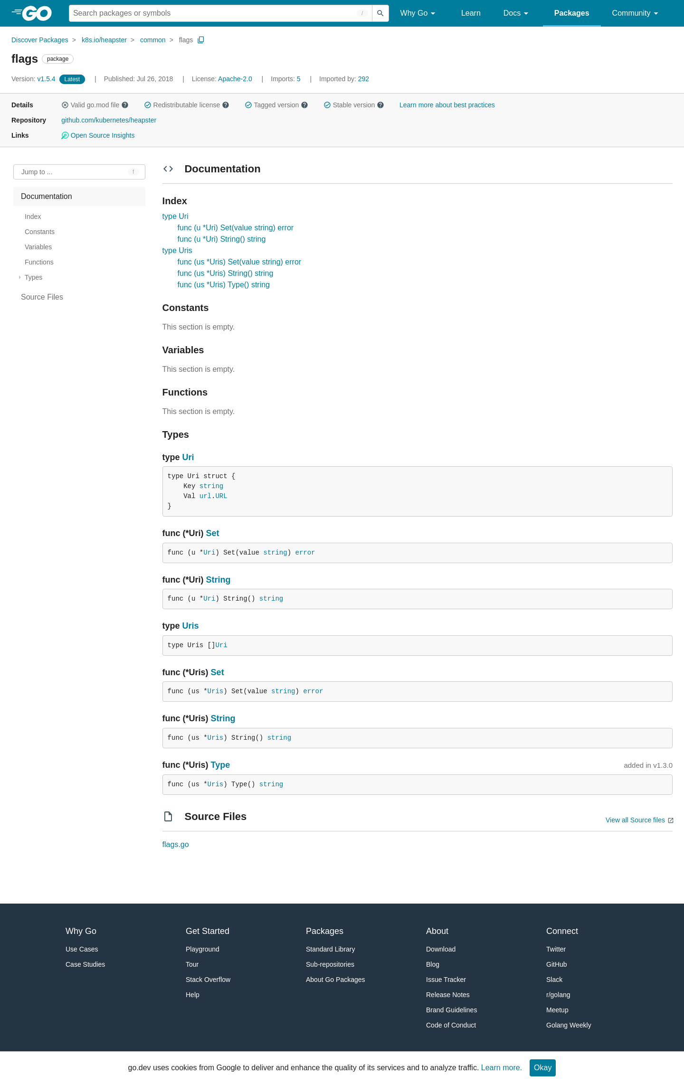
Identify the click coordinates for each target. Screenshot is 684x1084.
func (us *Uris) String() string (226, 273)
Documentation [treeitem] (46, 196)
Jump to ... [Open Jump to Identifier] (36, 172)
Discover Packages (39, 40)
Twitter (556, 949)
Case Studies (85, 964)
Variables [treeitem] (38, 247)
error (305, 552)
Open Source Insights (97, 135)
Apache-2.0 (235, 79)
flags (186, 40)
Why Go (419, 13)
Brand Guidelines (451, 1010)
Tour (192, 964)
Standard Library (330, 949)
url (205, 496)
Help (193, 995)
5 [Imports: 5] (286, 79)
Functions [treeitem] (39, 262)
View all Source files (635, 820)
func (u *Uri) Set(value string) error (236, 228)
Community (636, 13)
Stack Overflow (208, 979)
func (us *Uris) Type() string (224, 285)
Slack (554, 979)
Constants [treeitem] (40, 232)
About (437, 931)
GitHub (556, 964)
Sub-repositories (330, 964)
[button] (65, 105)
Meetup (557, 1010)
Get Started (207, 931)
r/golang (558, 995)
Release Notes (448, 995)
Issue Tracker (446, 979)
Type (220, 765)
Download (441, 949)
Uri (188, 457)
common (153, 40)
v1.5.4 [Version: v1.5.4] (34, 79)
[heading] (40, 13)
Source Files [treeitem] (42, 297)
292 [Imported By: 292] (344, 79)
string (211, 486)
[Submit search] (380, 13)
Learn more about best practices (447, 105)
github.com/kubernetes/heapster (108, 120)
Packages (571, 13)
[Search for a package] (220, 13)
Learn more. (501, 1068)
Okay (542, 1068)
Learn (471, 13)
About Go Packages (335, 979)
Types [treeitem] (33, 277)
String (218, 579)
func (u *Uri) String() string (222, 239)
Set (212, 533)
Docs (518, 13)
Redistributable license (186, 105)
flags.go (175, 844)
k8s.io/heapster (104, 40)
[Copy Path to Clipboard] (201, 40)
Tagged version (276, 105)
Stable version (353, 105)
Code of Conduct (451, 1025)
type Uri (175, 216)
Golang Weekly (568, 1025)
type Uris (177, 250)
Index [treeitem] (33, 216)
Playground (202, 949)
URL (221, 496)
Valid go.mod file (95, 105)
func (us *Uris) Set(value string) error (240, 262)
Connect (562, 931)
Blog (432, 964)
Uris (190, 626)
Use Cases (82, 949)
